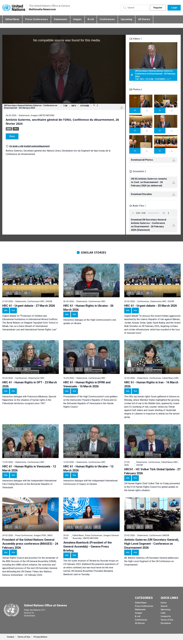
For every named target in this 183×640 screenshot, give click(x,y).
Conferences (107, 19)
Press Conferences (36, 19)
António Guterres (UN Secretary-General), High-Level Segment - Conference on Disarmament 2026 (151, 543)
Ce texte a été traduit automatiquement (29, 146)
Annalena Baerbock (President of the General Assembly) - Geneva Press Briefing (87, 546)
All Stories (144, 19)
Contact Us (166, 616)
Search (164, 606)
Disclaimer (166, 623)
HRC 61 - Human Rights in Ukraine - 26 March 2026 (88, 307)
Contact (10, 637)
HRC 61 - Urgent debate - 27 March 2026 (28, 305)
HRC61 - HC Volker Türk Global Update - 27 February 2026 (152, 471)
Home (163, 603)
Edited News (12, 19)
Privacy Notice (40, 637)
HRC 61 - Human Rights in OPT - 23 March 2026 (29, 384)
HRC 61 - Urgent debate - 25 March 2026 (150, 305)
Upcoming (126, 19)
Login (174, 7)
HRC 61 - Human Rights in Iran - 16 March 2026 (151, 384)
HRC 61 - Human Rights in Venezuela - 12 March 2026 (29, 468)
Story (12, 136)
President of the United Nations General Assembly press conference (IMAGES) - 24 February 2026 (30, 543)
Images (77, 19)
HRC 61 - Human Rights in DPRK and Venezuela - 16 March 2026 (87, 384)
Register (157, 7)
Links (163, 613)
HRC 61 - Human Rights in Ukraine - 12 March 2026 (88, 468)
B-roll (91, 19)
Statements (60, 19)
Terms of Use (167, 620)
